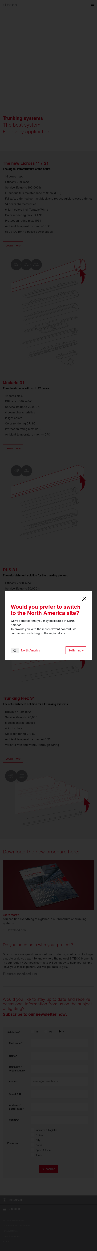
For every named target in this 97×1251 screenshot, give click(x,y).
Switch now (76, 650)
